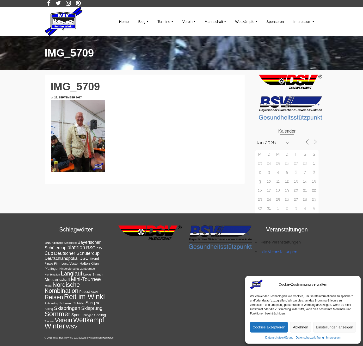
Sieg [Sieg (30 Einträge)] (90, 302)
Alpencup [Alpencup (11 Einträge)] (57, 242)
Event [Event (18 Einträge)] (94, 258)
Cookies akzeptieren (269, 327)
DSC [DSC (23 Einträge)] (84, 258)
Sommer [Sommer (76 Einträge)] (58, 314)
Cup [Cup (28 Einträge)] (49, 253)
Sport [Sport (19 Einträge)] (76, 315)
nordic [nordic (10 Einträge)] (48, 285)
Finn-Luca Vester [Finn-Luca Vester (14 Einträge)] (66, 263)
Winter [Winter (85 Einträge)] (55, 326)
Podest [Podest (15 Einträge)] (84, 292)
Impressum (333, 337)
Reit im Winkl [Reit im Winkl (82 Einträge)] (84, 297)
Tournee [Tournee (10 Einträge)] (49, 321)
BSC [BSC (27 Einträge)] (91, 247)
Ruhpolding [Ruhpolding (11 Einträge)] (52, 303)
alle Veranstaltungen (279, 252)
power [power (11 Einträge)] (94, 291)
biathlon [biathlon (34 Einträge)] (76, 247)
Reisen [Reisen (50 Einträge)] (54, 297)
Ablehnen (300, 327)
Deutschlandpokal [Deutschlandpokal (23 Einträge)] (62, 258)
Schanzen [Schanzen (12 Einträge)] (66, 303)
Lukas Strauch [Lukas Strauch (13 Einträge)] (93, 274)
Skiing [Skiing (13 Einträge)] (49, 309)
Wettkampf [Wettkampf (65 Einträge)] (88, 320)
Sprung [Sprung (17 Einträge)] (100, 315)
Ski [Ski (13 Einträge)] (98, 303)
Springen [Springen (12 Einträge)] (87, 315)
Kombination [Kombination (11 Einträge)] (52, 274)
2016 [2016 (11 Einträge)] (48, 242)
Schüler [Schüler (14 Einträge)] (78, 303)
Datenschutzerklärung (279, 337)
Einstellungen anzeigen (334, 327)
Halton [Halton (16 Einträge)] (85, 263)
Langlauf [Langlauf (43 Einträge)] (71, 273)
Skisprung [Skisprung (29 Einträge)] (91, 308)
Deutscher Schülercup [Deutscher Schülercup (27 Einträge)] (76, 253)
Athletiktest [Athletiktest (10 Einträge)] (70, 242)
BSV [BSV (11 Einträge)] (99, 248)
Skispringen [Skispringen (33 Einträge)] (67, 308)
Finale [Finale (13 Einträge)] (49, 263)
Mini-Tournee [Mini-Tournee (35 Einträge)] (86, 279)
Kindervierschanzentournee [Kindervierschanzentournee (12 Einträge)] (77, 268)
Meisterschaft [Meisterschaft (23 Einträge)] (57, 279)
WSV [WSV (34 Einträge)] (71, 326)
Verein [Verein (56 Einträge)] (63, 320)
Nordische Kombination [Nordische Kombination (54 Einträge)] (62, 287)
